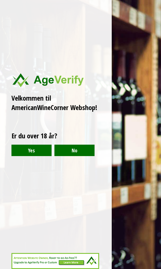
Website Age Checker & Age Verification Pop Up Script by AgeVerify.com (153, 267)
